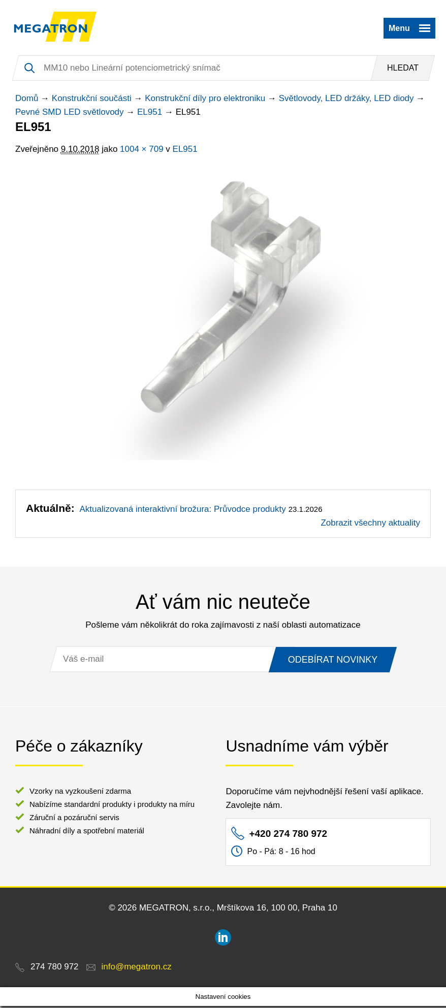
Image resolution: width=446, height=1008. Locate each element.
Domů (26, 100)
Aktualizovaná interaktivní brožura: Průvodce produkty (182, 511)
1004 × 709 (142, 151)
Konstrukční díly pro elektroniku (205, 100)
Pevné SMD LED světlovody (69, 114)
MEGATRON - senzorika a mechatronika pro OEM (57, 28)
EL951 (149, 114)
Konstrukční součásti (92, 100)
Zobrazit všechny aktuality (370, 525)
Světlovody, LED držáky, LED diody (346, 100)
